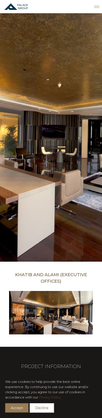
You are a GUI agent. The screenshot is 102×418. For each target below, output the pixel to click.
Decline (42, 408)
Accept (17, 408)
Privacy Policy (50, 397)
